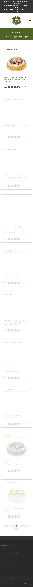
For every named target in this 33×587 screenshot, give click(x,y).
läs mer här (27, 9)
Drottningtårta (10, 49)
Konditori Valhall (22, 584)
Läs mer (25, 87)
